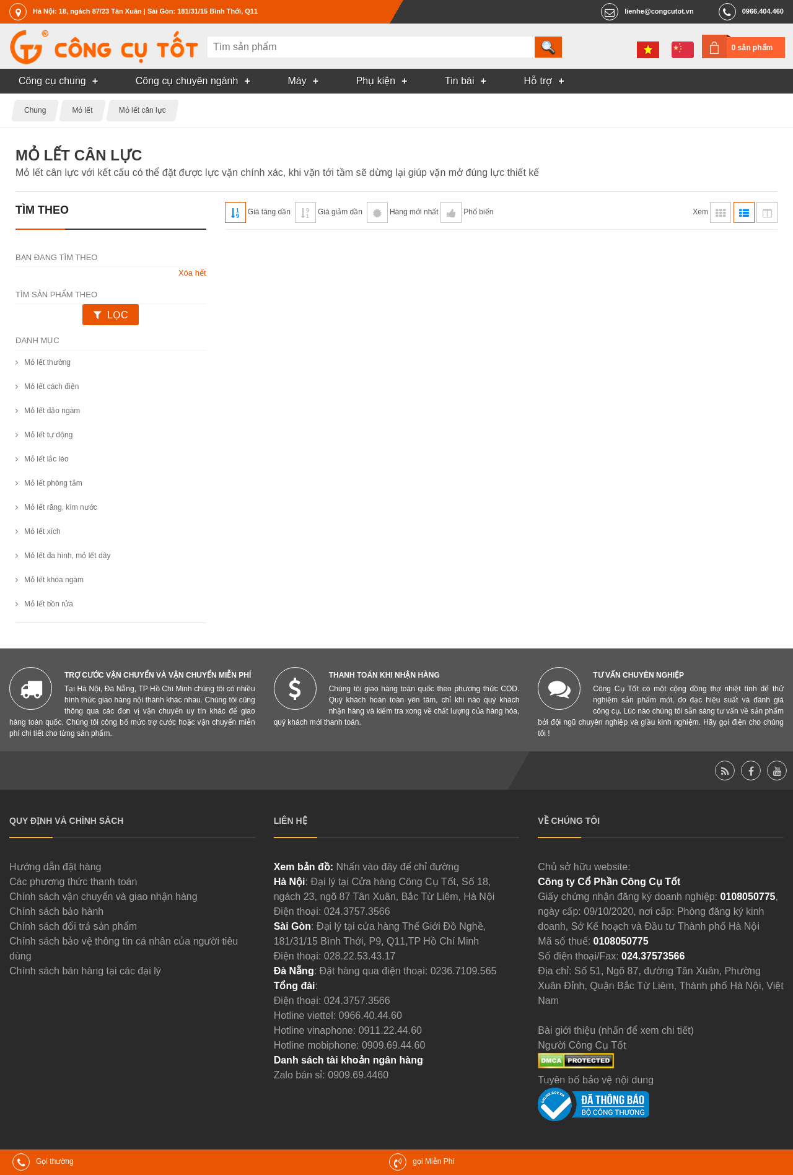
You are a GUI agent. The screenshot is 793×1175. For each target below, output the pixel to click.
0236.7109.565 (464, 971)
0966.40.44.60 (370, 1015)
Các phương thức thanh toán (73, 881)
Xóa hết (192, 272)
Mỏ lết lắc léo (46, 459)
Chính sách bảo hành (56, 911)
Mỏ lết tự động (48, 434)
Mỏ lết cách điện (51, 386)
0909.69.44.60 (393, 1045)
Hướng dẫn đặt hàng (55, 867)
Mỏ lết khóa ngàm (54, 579)
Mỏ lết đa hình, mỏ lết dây (67, 555)
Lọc (117, 315)
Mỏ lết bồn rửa (48, 604)
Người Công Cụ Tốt (582, 1045)
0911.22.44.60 (390, 1030)
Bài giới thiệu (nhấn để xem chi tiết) (615, 1030)
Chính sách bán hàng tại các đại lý (85, 971)
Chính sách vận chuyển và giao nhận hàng (103, 896)
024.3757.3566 (357, 911)
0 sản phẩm (752, 47)
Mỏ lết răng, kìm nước (60, 507)
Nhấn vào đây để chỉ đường (397, 867)
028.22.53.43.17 (360, 956)
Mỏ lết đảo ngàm (52, 410)
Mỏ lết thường (47, 362)
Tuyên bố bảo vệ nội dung (596, 1080)
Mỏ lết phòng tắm (53, 483)
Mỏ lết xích (42, 531)
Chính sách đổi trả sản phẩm (73, 926)
